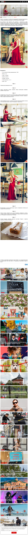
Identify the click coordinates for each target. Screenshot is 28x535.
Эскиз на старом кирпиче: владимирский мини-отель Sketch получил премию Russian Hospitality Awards (14, 431)
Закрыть (14, 532)
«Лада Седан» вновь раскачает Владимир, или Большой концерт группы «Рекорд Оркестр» (14, 497)
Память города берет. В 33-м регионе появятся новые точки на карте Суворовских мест (14, 484)
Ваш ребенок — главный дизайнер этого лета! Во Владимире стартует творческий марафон (14, 353)
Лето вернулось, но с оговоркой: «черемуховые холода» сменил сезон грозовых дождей (14, 470)
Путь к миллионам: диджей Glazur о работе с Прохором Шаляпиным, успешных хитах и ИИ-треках (14, 405)
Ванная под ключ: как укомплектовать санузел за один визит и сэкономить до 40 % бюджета (14, 418)
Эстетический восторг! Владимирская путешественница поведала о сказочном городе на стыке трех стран (14, 326)
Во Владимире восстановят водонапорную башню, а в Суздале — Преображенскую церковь (14, 379)
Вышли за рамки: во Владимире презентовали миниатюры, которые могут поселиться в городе (14, 313)
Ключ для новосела (4, 423)
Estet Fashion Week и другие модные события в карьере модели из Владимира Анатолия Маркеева (14, 339)
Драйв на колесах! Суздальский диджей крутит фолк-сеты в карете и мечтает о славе (14, 523)
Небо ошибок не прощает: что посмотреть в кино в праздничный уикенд (14, 510)
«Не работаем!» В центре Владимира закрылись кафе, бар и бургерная (14, 287)
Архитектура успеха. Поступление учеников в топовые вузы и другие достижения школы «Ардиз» (14, 274)
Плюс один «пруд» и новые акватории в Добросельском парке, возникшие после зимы (14, 392)
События (15, 17)
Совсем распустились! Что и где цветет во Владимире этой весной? (14, 300)
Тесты (2, 305)
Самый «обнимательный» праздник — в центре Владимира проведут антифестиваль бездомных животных (14, 366)
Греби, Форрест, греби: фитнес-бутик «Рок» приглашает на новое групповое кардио (14, 444)
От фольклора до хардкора (5, 410)
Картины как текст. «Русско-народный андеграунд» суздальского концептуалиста (14, 457)
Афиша (2, 502)
